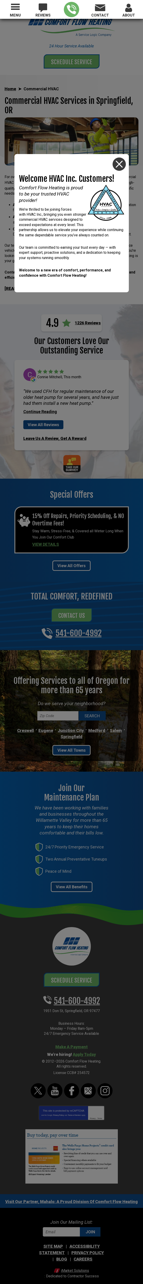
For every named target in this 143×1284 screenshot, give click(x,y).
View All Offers (71, 561)
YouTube (54, 1086)
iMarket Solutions (75, 1265)
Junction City (71, 725)
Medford (96, 725)
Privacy (93, 1114)
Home (10, 88)
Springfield (71, 732)
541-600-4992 (71, 9)
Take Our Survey (72, 461)
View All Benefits (71, 882)
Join (90, 1227)
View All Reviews (43, 423)
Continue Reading (40, 411)
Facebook (71, 1086)
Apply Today (84, 1049)
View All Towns (71, 745)
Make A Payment (71, 1042)
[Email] (71, 1227)
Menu (15, 15)
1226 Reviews (88, 322)
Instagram (105, 1086)
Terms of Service (74, 1110)
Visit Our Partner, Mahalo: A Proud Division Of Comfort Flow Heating (71, 1197)
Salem (116, 725)
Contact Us (71, 610)
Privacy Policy (58, 1110)
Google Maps (88, 1086)
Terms (99, 1114)
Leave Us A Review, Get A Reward (54, 436)
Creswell (25, 725)
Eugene (45, 725)
